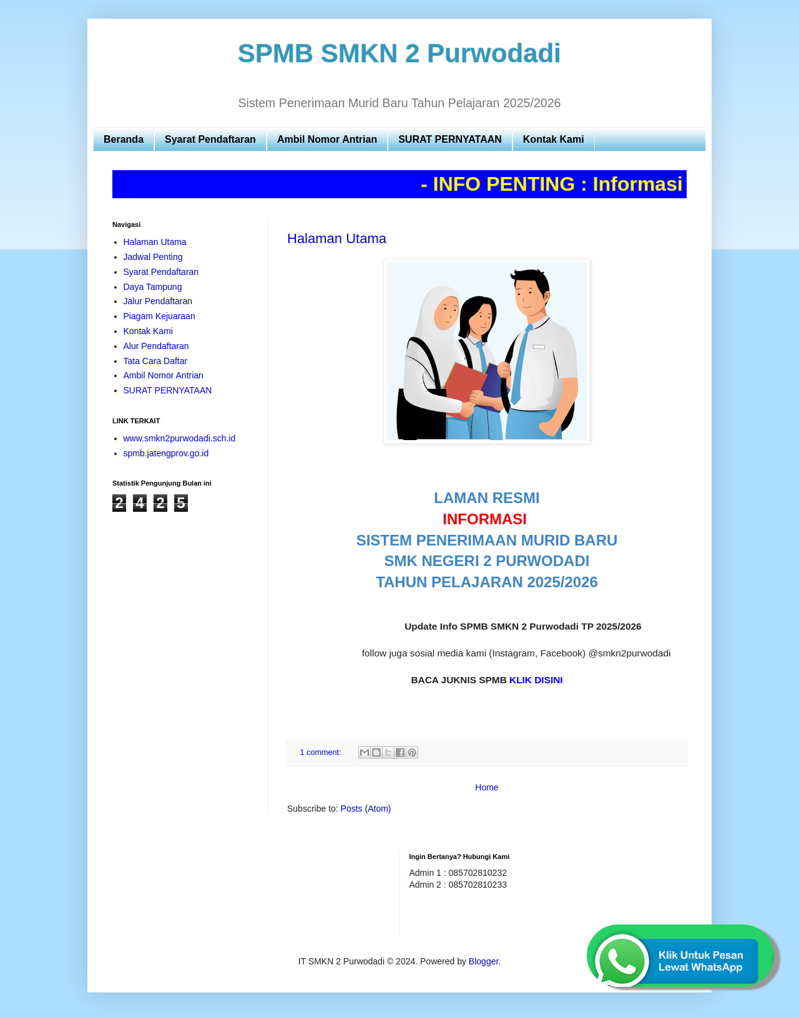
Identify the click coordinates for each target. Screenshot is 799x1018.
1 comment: (321, 752)
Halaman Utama (336, 238)
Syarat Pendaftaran (210, 139)
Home (486, 787)
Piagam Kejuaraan (159, 316)
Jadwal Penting (153, 257)
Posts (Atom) (366, 809)
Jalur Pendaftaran (158, 301)
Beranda (124, 139)
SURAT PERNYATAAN (450, 139)
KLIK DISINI (536, 680)
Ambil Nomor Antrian (327, 139)
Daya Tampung (153, 287)
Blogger (483, 961)
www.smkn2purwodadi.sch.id (180, 438)
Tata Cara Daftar (156, 361)
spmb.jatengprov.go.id (166, 453)
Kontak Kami (553, 139)
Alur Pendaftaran (156, 346)
